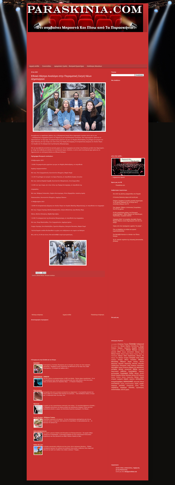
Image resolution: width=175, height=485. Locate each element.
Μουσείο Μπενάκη (138, 363)
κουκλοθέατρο (115, 383)
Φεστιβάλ (114, 367)
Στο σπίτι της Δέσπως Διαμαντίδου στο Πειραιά (127, 194)
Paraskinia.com (120, 185)
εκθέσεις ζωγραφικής (128, 371)
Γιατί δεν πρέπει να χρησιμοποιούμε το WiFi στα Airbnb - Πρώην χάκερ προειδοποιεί (67, 378)
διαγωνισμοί (114, 371)
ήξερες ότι (132, 367)
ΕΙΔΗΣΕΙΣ (36, 363)
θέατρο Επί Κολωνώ (138, 375)
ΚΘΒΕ (142, 358)
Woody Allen (116, 346)
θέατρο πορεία (139, 377)
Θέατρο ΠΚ (140, 356)
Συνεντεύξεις (46, 66)
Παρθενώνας (115, 365)
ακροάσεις (140, 367)
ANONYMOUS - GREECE (41, 377)
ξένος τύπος (139, 385)
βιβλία (135, 369)
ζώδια (131, 373)
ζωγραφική (124, 373)
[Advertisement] (71, 37)
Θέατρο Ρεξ (114, 357)
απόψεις (114, 369)
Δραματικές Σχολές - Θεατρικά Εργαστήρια (69, 66)
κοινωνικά (128, 381)
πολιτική (131, 387)
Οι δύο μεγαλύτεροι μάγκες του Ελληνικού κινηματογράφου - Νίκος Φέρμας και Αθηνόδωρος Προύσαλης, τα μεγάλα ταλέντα (127, 214)
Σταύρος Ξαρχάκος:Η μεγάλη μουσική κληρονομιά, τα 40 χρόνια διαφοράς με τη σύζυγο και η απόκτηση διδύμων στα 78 (128, 202)
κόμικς (137, 383)
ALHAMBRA (114, 344)
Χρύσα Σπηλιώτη (123, 367)
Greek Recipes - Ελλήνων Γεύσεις (44, 417)
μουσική (122, 385)
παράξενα (114, 387)
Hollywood (140, 344)
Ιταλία (137, 358)
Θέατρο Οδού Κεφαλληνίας (127, 356)
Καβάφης (113, 359)
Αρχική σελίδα (34, 66)
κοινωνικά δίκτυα (139, 381)
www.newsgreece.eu (40, 431)
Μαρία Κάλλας (133, 361)
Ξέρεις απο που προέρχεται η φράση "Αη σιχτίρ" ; (127, 226)
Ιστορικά (132, 358)
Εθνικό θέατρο (40, 275)
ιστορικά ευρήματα (117, 379)
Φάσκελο (36, 404)
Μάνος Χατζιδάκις (130, 359)
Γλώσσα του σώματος (118, 350)
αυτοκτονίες (128, 369)
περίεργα (123, 387)
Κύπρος (120, 359)
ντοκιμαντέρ (130, 385)
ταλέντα (123, 389)
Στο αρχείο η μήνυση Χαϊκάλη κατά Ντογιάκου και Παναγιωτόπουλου (62, 432)
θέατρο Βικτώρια (126, 375)
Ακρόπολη (127, 348)
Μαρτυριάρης (37, 390)
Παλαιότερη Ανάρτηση (97, 315)
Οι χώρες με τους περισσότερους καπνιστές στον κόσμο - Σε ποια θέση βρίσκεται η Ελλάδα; (69, 405)
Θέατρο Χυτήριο (124, 358)
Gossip (132, 344)
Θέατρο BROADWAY (128, 352)
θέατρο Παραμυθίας (127, 377)
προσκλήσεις (140, 387)
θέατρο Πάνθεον (116, 377)
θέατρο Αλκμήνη (116, 375)
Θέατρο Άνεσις (115, 354)
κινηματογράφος (117, 381)
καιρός (126, 379)
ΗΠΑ (119, 352)
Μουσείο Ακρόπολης (124, 363)
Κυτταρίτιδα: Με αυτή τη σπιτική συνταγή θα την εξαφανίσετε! (60, 392)
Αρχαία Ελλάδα (138, 348)
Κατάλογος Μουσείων (94, 66)
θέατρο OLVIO (139, 373)
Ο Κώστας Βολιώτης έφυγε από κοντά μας (125, 197)
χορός (127, 389)
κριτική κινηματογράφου (127, 383)
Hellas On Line (38, 445)
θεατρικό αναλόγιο (50, 275)
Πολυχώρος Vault (125, 365)
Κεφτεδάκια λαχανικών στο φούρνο (53, 419)
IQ (111, 346)
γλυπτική (141, 369)
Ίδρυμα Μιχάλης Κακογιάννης (129, 346)
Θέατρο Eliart (139, 352)
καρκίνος (132, 379)
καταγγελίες (140, 379)
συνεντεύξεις (115, 389)
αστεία (121, 369)
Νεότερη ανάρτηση (37, 315)
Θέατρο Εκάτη (125, 354)
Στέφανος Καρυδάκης (137, 365)
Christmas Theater (123, 344)
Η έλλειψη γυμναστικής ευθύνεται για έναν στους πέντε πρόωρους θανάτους (64, 446)
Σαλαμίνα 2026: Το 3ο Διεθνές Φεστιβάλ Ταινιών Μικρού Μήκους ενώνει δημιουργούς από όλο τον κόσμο (127, 221)
